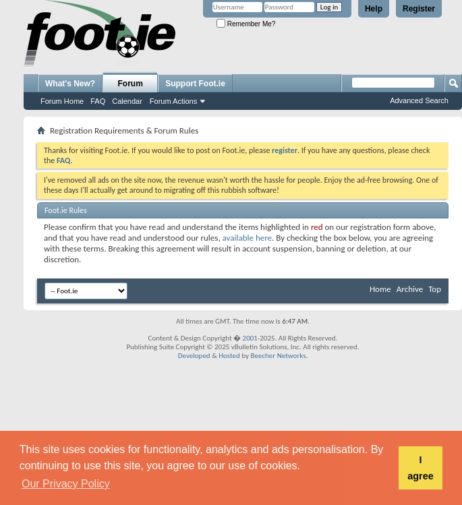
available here (247, 238)
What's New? (70, 83)
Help (373, 8)
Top (434, 289)
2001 (250, 338)
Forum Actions (173, 101)
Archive (410, 289)
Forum (130, 83)
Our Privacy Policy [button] (66, 483)
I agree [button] (420, 467)
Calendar (127, 101)
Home (380, 289)
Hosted (229, 355)
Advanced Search (419, 100)
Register (419, 8)
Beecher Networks (278, 355)
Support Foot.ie (195, 83)
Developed (194, 355)
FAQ (97, 101)
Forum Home (62, 101)
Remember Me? (245, 24)
